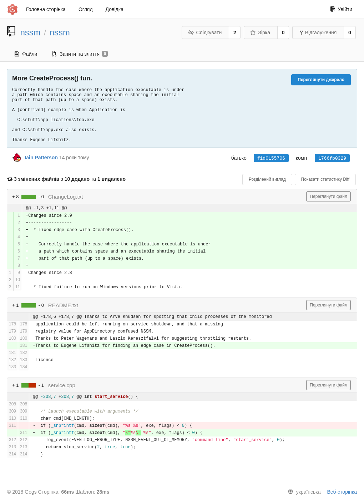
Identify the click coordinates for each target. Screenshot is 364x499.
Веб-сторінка (342, 492)
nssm (30, 32)
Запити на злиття (80, 54)
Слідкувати (205, 32)
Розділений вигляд (267, 179)
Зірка (260, 32)
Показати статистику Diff (325, 179)
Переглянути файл (328, 196)
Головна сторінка (46, 9)
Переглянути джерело (321, 79)
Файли (26, 54)
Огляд (86, 9)
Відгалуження (318, 32)
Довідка (114, 9)
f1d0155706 (271, 158)
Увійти (341, 9)
